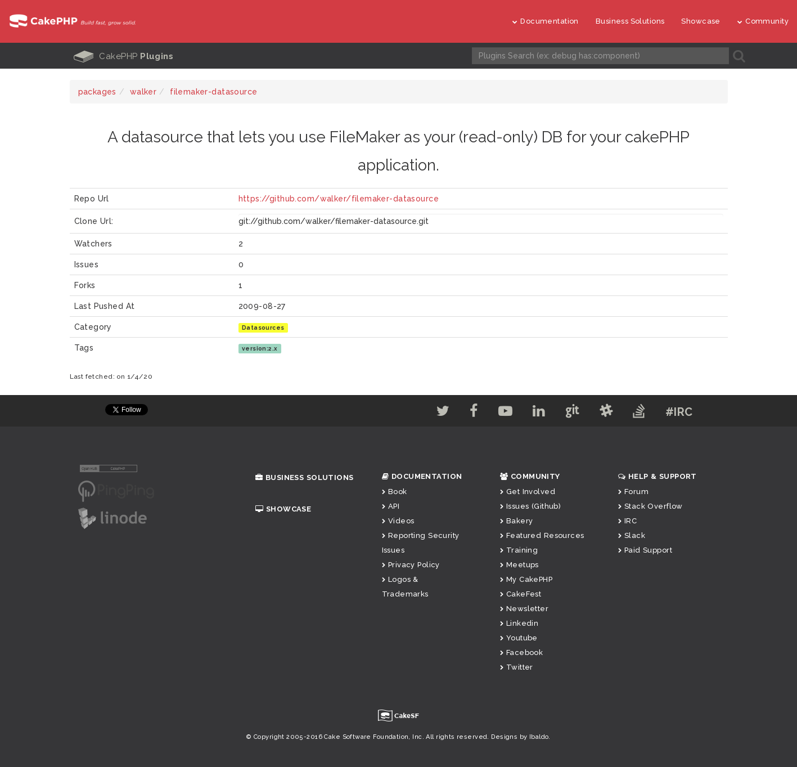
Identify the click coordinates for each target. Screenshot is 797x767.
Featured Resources (542, 535)
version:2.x (260, 348)
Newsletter (524, 608)
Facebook (521, 652)
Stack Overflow (650, 506)
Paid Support (645, 550)
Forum (633, 491)
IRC (627, 521)
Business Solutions (630, 21)
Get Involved (527, 491)
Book (394, 491)
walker (143, 91)
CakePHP (124, 56)
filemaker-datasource (213, 91)
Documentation (545, 21)
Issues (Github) (530, 506)
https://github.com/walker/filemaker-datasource (338, 198)
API (391, 506)
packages (97, 91)
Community (763, 21)
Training (519, 550)
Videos (398, 521)
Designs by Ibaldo (519, 737)
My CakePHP (526, 579)
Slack (632, 535)
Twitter (516, 667)
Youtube (519, 638)
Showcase (700, 21)
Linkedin (519, 623)
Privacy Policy (411, 564)
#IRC (679, 412)
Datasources (263, 327)
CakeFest (521, 594)
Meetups (519, 564)
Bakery (516, 521)
